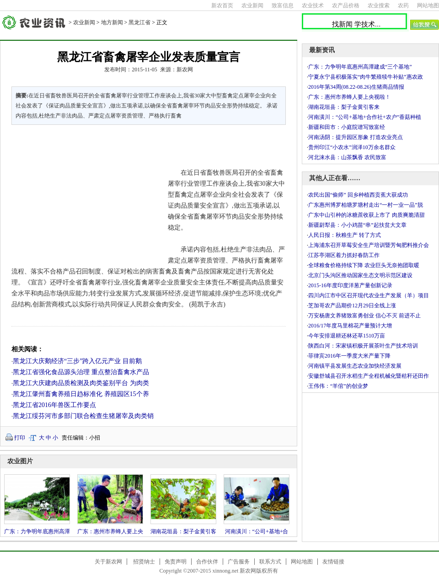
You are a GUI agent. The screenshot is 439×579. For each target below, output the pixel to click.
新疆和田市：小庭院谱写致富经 (346, 127)
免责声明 (176, 561)
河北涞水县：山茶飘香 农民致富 (347, 157)
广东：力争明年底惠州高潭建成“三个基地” (360, 67)
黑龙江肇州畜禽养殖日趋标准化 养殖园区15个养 (81, 394)
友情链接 (333, 561)
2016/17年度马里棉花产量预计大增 (350, 325)
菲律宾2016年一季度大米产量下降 (349, 356)
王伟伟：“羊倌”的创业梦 (338, 386)
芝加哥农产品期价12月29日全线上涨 (352, 305)
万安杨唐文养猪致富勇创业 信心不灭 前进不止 (364, 315)
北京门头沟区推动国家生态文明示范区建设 (360, 275)
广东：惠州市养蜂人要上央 (110, 531)
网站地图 (428, 5)
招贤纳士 (144, 561)
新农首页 (222, 5)
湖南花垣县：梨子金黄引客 (183, 531)
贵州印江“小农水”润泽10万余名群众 (352, 147)
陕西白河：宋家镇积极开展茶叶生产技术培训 (363, 346)
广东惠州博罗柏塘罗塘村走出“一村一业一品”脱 (365, 205)
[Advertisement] (84, 194)
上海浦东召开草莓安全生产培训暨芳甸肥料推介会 (368, 245)
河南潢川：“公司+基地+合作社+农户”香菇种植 (364, 117)
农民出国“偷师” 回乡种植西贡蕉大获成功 (358, 195)
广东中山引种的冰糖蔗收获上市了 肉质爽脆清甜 (366, 215)
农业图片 (20, 461)
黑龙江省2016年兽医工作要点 (54, 405)
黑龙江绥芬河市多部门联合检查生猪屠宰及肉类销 (83, 416)
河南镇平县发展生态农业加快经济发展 (355, 366)
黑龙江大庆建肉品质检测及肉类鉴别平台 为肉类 (81, 383)
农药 (403, 5)
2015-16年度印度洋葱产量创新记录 (350, 285)
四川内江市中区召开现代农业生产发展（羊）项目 (368, 295)
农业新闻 (252, 5)
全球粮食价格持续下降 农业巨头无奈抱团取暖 (363, 265)
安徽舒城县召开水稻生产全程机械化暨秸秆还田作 (368, 376)
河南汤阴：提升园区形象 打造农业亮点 (355, 137)
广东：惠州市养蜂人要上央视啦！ (349, 97)
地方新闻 (112, 22)
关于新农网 (108, 561)
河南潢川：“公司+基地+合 (257, 531)
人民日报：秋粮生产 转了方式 (344, 235)
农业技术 (313, 5)
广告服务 (239, 561)
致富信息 (283, 5)
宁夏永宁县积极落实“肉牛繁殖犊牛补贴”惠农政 (365, 77)
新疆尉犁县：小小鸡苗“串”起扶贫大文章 (357, 225)
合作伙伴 (207, 561)
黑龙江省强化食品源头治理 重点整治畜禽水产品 (81, 372)
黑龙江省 (139, 22)
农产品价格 (345, 5)
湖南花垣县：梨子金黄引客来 (344, 107)
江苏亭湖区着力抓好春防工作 (344, 255)
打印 (19, 437)
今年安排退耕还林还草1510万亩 (346, 335)
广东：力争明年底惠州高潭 (37, 531)
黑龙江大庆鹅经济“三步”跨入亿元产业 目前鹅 (77, 361)
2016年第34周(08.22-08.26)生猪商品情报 (356, 87)
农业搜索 (379, 5)
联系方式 (270, 561)
